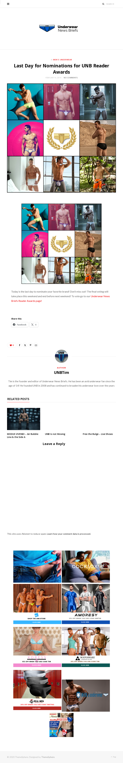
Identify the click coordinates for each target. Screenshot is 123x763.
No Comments (71, 77)
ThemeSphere (47, 757)
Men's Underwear (62, 59)
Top (113, 757)
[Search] (103, 4)
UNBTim (61, 372)
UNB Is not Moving (55, 433)
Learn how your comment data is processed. (69, 533)
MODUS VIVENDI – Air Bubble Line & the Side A (22, 435)
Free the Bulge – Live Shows (98, 433)
